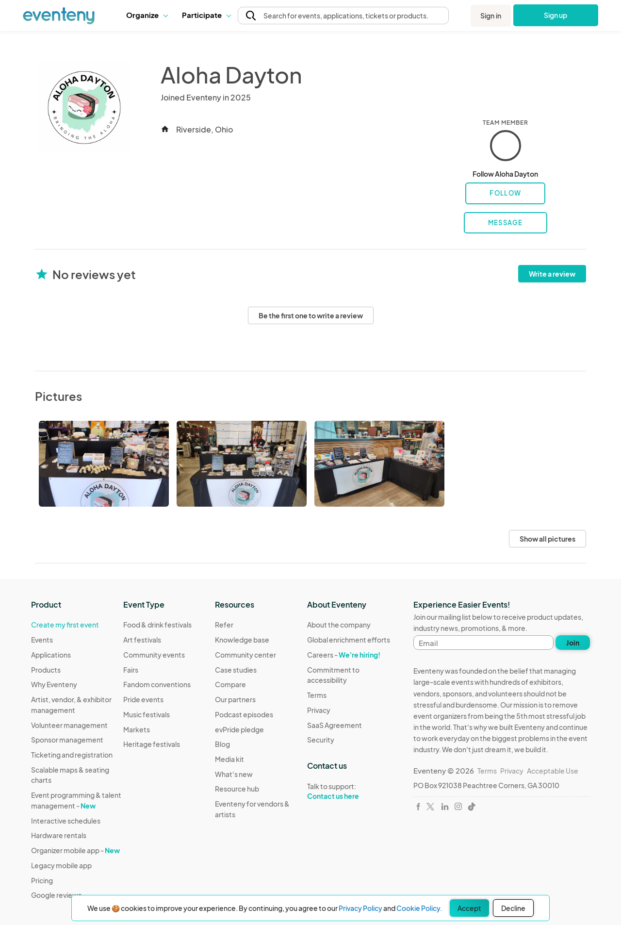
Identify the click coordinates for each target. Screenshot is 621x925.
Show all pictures (547, 538)
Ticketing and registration (72, 754)
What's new (234, 774)
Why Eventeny (54, 684)
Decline (513, 908)
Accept (469, 908)
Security (320, 739)
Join (572, 642)
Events (42, 639)
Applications (51, 654)
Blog (222, 744)
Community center (245, 654)
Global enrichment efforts (348, 639)
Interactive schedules (65, 820)
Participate (206, 14)
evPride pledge (239, 729)
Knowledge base (242, 639)
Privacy (318, 710)
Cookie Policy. (419, 908)
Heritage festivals (151, 744)
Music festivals (146, 714)
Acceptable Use (552, 770)
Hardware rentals (58, 835)
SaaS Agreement (334, 725)
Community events (154, 654)
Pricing (42, 880)
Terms (317, 695)
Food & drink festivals (157, 624)
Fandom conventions (157, 684)
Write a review (552, 273)
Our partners (235, 699)
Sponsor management (67, 739)
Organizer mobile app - (75, 850)
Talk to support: (353, 791)
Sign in (490, 15)
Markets (136, 729)
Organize (146, 14)
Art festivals (142, 639)
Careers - (343, 654)
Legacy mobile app (61, 865)
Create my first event (65, 624)
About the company (339, 624)
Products (46, 669)
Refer (224, 624)
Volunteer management (69, 725)
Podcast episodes (244, 714)
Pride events (143, 699)
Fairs (130, 669)
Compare (230, 684)
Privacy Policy (360, 908)
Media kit (229, 759)
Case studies (236, 669)
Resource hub (237, 788)
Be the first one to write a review (311, 315)
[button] (146, 15)
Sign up (556, 15)
